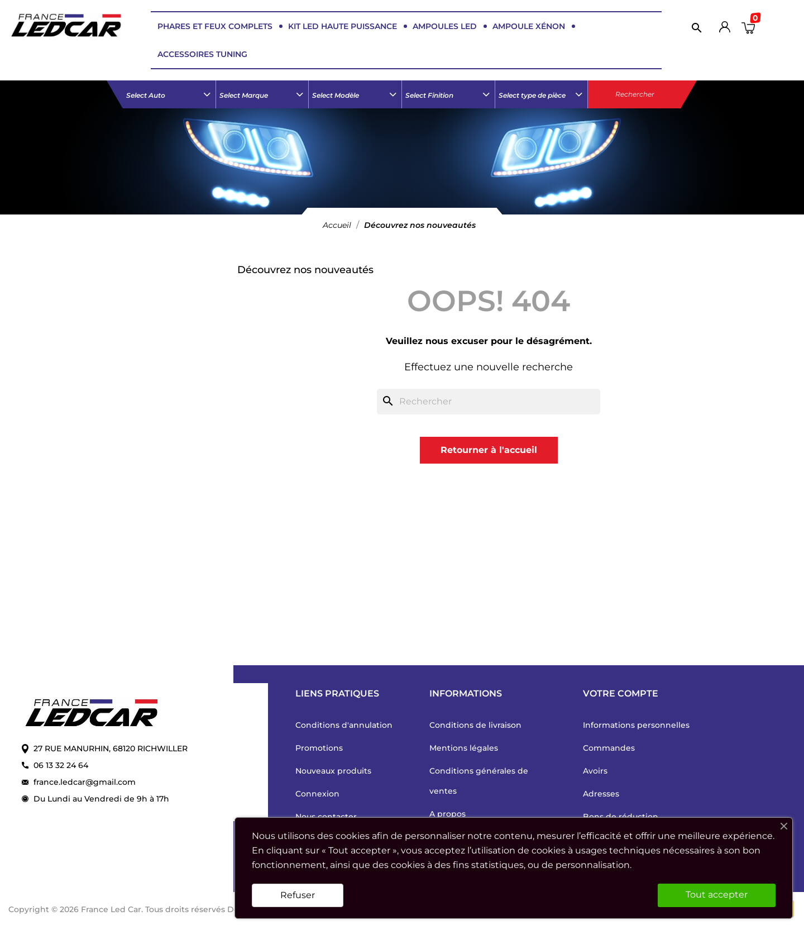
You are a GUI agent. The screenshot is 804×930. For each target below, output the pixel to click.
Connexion (317, 794)
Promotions (319, 748)
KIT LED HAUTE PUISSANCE (342, 26)
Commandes (609, 748)
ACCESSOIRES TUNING (202, 54)
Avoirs (595, 771)
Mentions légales (463, 748)
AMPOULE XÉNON (528, 26)
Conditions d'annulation (344, 725)
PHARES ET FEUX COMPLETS (214, 26)
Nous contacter (326, 817)
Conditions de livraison (475, 725)
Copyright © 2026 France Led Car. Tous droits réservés (117, 909)
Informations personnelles (636, 725)
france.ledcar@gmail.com (85, 782)
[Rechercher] (694, 27)
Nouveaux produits (333, 771)
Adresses (601, 794)
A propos (447, 814)
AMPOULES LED (445, 26)
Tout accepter (717, 894)
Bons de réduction (620, 817)
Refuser (297, 895)
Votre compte (620, 693)
